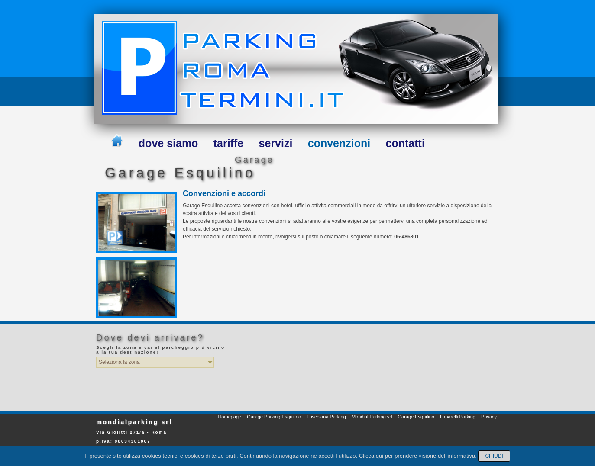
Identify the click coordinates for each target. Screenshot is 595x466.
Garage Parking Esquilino (274, 416)
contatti (405, 143)
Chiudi (494, 456)
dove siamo (168, 143)
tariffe (228, 143)
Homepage (229, 416)
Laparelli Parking (457, 416)
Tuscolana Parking (326, 416)
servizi (276, 143)
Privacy (489, 416)
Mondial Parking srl (372, 416)
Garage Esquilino (416, 416)
